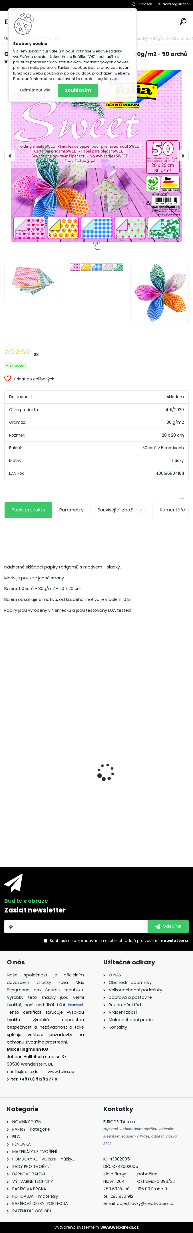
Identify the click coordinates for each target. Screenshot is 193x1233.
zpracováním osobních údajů (106, 940)
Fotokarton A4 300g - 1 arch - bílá (140, 762)
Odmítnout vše (35, 90)
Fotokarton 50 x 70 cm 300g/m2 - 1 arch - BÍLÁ (47, 765)
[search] (183, 21)
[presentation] (10, 155)
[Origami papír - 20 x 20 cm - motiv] (33, 281)
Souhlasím (78, 90)
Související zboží (121, 510)
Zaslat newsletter (35, 910)
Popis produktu (28, 510)
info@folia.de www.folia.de (42, 1071)
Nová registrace (176, 4)
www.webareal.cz (119, 1227)
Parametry (71, 510)
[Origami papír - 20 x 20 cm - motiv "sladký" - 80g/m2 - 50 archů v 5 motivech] (96, 156)
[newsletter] (168, 926)
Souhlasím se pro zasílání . (119, 940)
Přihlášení (145, 4)
